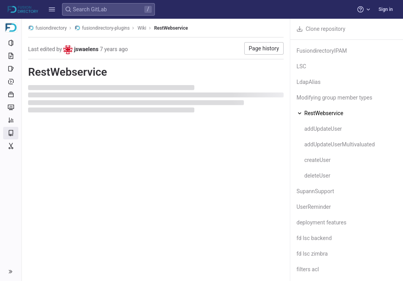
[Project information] (10, 43)
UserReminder (313, 207)
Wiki (141, 28)
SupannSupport (315, 191)
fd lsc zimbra (312, 254)
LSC (301, 66)
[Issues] (10, 68)
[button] (52, 9)
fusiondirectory (47, 28)
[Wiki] (10, 133)
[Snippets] (10, 146)
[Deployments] (10, 81)
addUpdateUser (323, 129)
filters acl (307, 269)
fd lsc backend (314, 238)
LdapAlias (308, 82)
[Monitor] (10, 107)
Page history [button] (264, 48)
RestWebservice (171, 28)
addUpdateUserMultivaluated (339, 144)
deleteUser (317, 176)
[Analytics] (10, 120)
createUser (317, 160)
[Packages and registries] (10, 94)
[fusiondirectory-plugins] (11, 27)
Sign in (385, 9)
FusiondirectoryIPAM (321, 51)
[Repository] (10, 56)
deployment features (321, 222)
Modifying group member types (334, 97)
